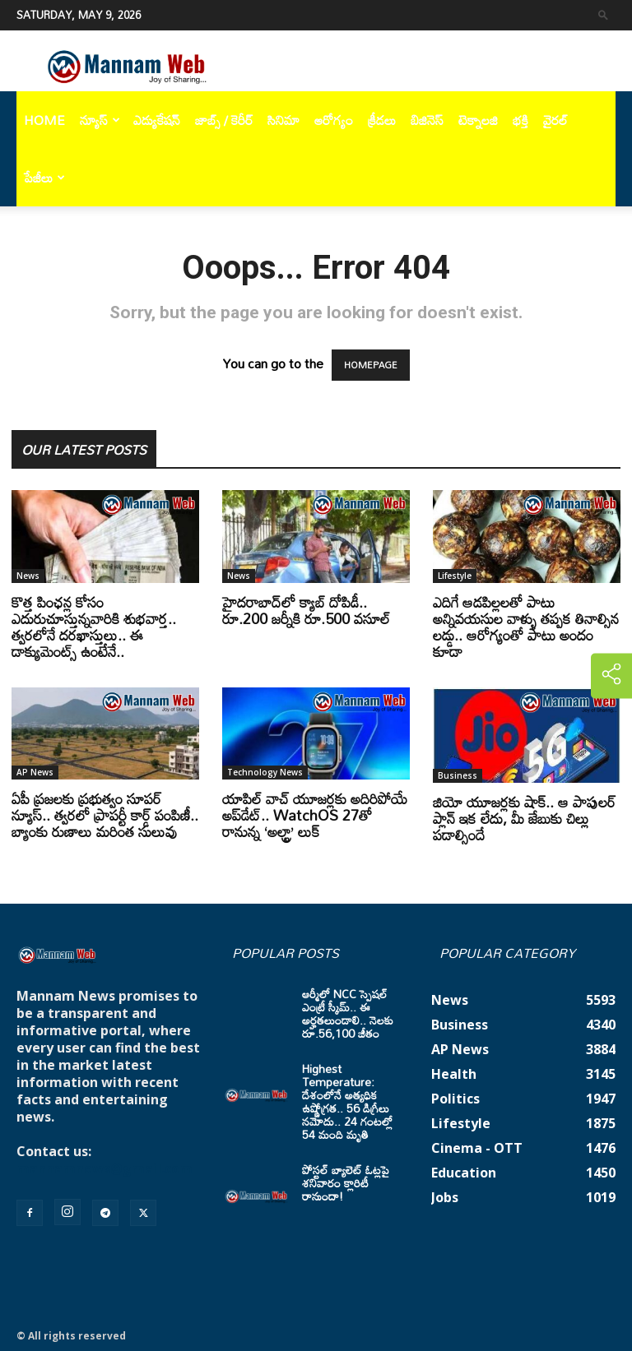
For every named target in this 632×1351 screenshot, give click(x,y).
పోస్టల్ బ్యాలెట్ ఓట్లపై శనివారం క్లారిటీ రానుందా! (345, 1183)
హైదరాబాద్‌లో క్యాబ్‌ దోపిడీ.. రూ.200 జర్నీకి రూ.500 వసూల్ (306, 610)
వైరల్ (555, 120)
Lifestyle (455, 575)
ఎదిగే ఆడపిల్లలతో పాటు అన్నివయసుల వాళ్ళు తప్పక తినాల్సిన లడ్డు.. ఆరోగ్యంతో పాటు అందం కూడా (526, 626)
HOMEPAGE (370, 365)
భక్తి (520, 120)
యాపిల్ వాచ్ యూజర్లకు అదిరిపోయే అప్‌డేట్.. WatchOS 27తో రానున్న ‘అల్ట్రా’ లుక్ (314, 815)
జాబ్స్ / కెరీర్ (224, 120)
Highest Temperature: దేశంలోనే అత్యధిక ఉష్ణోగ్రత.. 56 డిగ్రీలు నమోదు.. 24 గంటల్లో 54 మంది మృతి (347, 1101)
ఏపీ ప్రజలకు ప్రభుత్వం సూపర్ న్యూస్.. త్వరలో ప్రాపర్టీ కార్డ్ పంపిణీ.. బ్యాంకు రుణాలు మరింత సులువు (105, 815)
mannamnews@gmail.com (104, 1168)
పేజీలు (44, 177)
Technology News (265, 772)
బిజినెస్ (427, 120)
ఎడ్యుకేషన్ (156, 120)
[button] (603, 14)
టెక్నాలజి (478, 120)
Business (457, 775)
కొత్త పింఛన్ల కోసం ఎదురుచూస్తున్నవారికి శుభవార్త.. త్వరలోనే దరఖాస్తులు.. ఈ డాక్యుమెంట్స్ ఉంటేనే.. (94, 626)
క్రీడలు (382, 120)
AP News (34, 772)
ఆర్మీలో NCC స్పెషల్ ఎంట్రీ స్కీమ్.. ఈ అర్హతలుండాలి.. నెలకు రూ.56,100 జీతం (347, 1013)
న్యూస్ (100, 120)
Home (44, 120)
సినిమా (283, 120)
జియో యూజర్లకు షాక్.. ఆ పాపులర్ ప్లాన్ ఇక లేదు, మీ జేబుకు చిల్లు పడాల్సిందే (524, 818)
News (28, 575)
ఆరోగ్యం (333, 120)
